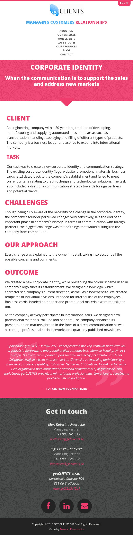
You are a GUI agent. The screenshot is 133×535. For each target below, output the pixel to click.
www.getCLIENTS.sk (66, 488)
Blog (66, 50)
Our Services (66, 34)
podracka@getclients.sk (67, 439)
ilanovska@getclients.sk (67, 464)
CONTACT (66, 54)
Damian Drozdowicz (72, 529)
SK (127, 3)
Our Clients (66, 38)
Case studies (67, 42)
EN (121, 3)
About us (66, 30)
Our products (66, 46)
